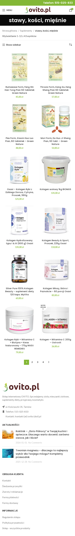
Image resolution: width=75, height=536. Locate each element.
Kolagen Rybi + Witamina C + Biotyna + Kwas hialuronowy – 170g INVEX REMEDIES (19, 344)
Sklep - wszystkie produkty (16, 528)
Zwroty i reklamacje (12, 491)
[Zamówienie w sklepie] (70, 44)
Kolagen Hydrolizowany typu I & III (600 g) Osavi (19, 242)
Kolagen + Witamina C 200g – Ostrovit (55, 341)
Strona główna (10, 30)
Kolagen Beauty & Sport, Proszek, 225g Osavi (55, 242)
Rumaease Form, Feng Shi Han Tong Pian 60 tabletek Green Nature (19, 90)
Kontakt (6, 480)
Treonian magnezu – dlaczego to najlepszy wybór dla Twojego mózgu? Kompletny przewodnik (42, 454)
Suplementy (26, 30)
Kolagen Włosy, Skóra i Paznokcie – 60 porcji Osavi (55, 290)
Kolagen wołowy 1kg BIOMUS (55, 189)
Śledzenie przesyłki (12, 486)
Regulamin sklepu (11, 517)
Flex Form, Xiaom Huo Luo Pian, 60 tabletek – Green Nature (19, 141)
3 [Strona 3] (37, 362)
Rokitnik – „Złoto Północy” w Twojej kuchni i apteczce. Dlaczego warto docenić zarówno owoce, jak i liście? (42, 435)
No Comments (35, 442)
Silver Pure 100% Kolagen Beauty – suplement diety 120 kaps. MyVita (19, 291)
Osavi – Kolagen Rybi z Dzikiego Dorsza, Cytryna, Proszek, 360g (20, 192)
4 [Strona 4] (43, 362)
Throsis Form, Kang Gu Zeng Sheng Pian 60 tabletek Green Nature (55, 90)
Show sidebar (13, 44)
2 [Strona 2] (32, 362)
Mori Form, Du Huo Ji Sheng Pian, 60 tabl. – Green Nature (56, 141)
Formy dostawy (10, 502)
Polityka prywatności (13, 522)
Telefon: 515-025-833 (58, 3)
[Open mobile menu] (7, 10)
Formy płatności (10, 497)
